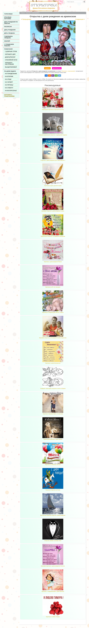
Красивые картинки (7, 17)
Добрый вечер (10, 57)
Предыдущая (26, 19)
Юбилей (7, 41)
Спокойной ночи (11, 60)
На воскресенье (11, 90)
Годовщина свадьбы (8, 37)
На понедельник (11, 73)
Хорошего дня (10, 54)
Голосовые (8, 14)
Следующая (79, 19)
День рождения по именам (11, 22)
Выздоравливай (11, 67)
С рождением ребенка (9, 45)
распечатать (57, 68)
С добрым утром (11, 51)
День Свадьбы (9, 33)
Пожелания (8, 49)
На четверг (9, 82)
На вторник (9, 76)
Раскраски (8, 26)
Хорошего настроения (9, 63)
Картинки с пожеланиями (9, 95)
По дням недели (10, 71)
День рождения (9, 30)
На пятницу (9, 85)
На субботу (9, 87)
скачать (47, 68)
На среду (8, 79)
